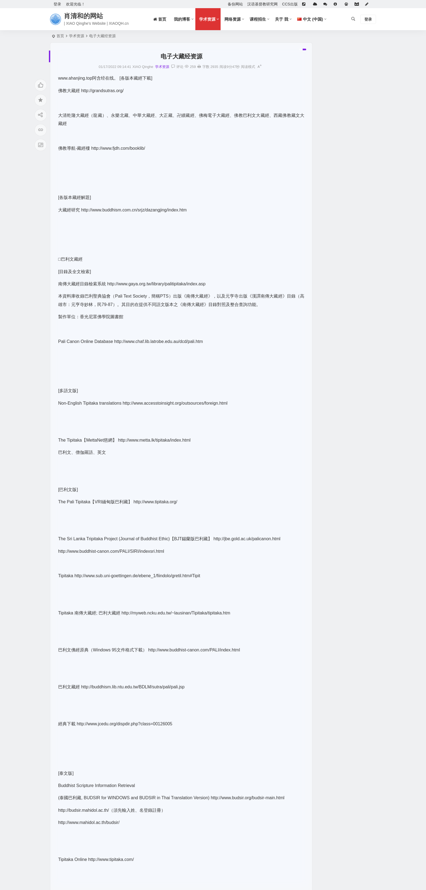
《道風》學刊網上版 (316, 155)
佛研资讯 (306, 163)
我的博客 (182, 19)
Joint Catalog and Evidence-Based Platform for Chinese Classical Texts (359, 315)
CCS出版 (290, 4)
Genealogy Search (315, 276)
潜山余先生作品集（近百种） (324, 218)
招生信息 (306, 210)
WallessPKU (309, 252)
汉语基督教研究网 (262, 4)
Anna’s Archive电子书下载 (321, 170)
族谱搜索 (306, 178)
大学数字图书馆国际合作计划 (324, 186)
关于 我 (281, 19)
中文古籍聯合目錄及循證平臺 (324, 194)
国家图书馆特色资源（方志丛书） (327, 226)
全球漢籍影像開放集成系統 (322, 202)
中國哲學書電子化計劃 (318, 292)
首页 (60, 36)
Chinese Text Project (316, 300)
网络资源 (232, 19)
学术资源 (207, 19)
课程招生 (258, 19)
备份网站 (235, 4)
